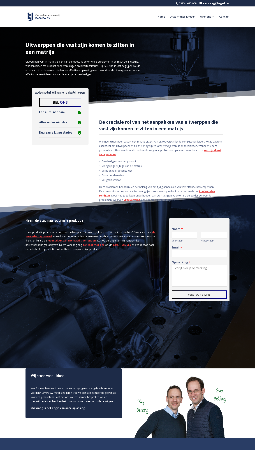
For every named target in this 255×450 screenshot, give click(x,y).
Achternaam (207, 240)
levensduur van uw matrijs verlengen (72, 240)
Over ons (205, 16)
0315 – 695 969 (122, 245)
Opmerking (181, 262)
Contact (224, 16)
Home (161, 16)
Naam (177, 229)
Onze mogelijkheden (182, 16)
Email (177, 247)
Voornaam (177, 240)
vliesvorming (132, 200)
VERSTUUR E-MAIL (199, 294)
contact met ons (94, 245)
